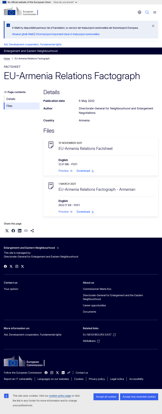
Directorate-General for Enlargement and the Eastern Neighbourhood (113, 297)
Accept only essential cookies (139, 396)
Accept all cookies (106, 396)
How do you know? (65, 2)
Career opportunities (94, 305)
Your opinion (11, 289)
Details (10, 99)
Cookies (79, 379)
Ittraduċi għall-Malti (23, 34)
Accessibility (136, 379)
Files (9, 106)
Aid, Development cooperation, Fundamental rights (33, 44)
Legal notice (117, 379)
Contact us (82, 372)
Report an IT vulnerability (18, 379)
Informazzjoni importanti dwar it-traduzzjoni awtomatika (67, 34)
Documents (89, 311)
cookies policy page (60, 395)
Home (7, 58)
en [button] (139, 12)
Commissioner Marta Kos (97, 289)
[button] (66, 171)
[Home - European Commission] (23, 11)
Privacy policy (97, 379)
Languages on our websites (53, 379)
